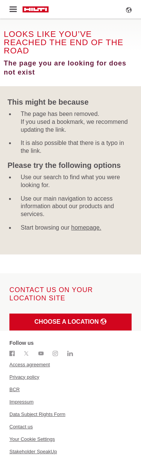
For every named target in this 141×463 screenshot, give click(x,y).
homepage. (86, 227)
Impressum (21, 402)
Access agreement (29, 364)
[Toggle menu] (13, 9)
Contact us (21, 426)
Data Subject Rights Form (37, 414)
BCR (14, 389)
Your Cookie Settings (32, 439)
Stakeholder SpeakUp (33, 451)
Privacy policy (24, 377)
